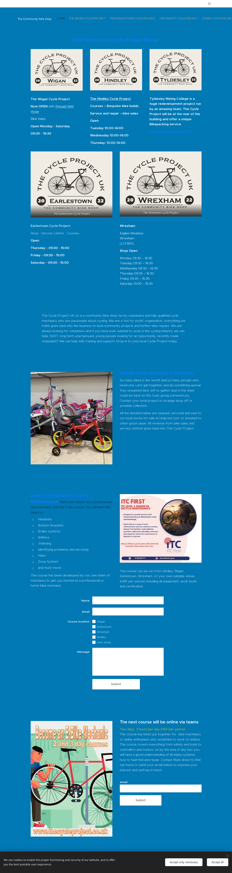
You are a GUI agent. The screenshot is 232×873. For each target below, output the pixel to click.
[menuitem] (170, 18)
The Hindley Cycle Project (110, 99)
